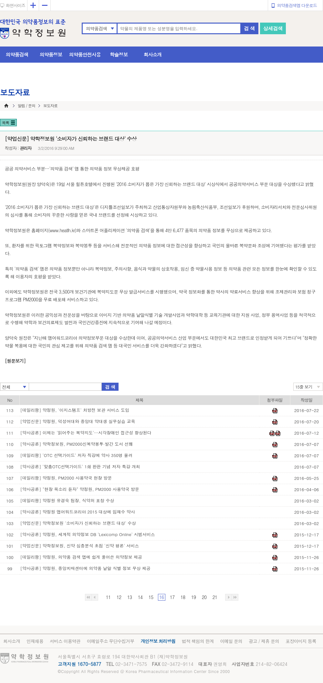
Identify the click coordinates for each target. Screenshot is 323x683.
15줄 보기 (303, 387)
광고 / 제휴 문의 (264, 641)
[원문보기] (15, 360)
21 (215, 597)
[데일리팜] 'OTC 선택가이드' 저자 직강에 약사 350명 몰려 (76, 455)
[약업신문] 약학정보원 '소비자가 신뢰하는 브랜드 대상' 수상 (78, 523)
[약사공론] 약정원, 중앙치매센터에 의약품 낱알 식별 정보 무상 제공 (85, 568)
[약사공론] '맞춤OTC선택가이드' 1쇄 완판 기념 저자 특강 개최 (80, 466)
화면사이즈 (15, 5)
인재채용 (34, 641)
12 (119, 597)
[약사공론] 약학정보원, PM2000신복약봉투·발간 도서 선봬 (76, 444)
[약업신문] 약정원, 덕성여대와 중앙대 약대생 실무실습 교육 (77, 421)
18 (183, 597)
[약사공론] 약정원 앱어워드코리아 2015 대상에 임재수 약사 (77, 511)
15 (151, 597)
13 (129, 597)
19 (193, 597)
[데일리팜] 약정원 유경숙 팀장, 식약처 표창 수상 (67, 500)
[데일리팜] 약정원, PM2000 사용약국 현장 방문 (66, 478)
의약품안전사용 (85, 54)
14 (140, 597)
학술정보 (119, 54)
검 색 (249, 28)
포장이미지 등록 (301, 641)
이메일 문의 (231, 641)
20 (204, 597)
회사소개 (153, 54)
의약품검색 (96, 28)
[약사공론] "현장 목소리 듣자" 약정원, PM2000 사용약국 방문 (79, 489)
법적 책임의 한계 (198, 641)
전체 (6, 387)
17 (172, 597)
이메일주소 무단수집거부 (110, 641)
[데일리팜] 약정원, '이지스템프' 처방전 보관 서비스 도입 (75, 410)
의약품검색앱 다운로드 (297, 5)
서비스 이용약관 (65, 641)
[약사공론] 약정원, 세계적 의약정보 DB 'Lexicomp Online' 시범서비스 (87, 534)
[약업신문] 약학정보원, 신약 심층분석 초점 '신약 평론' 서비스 (79, 545)
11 (108, 597)
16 (161, 597)
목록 (5, 122)
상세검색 (273, 28)
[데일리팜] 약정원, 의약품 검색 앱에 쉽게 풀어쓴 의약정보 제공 (81, 557)
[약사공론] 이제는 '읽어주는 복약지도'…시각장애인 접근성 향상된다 (85, 432)
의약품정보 (51, 54)
